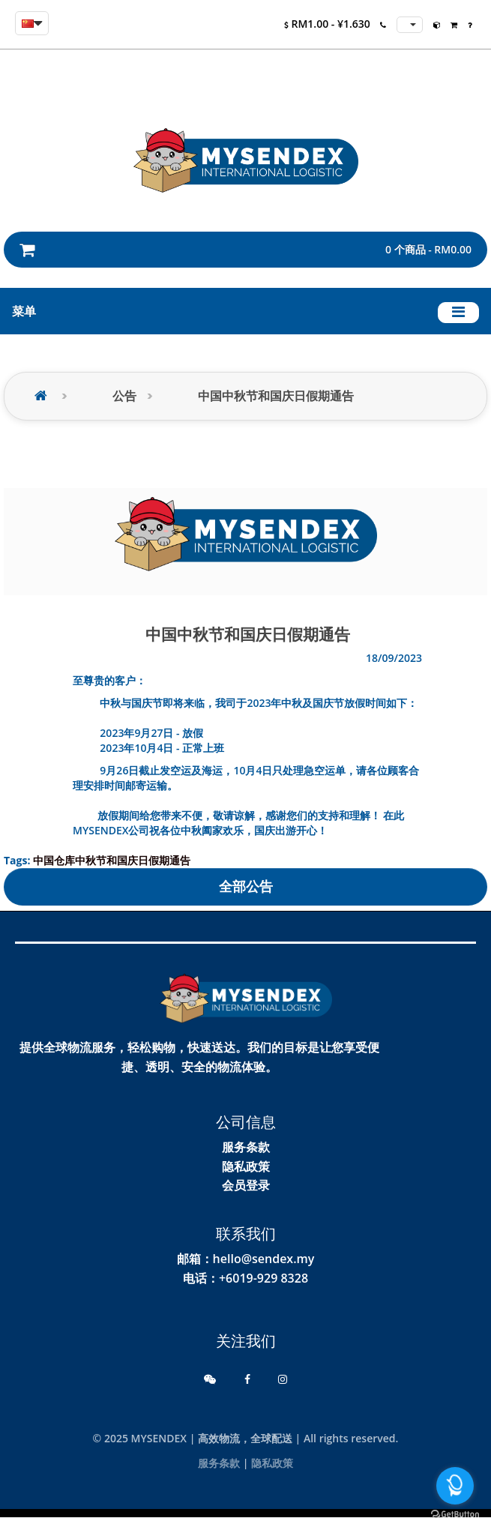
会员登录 (246, 1185)
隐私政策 (246, 1166)
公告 (124, 396)
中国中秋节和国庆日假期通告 (276, 396)
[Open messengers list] (455, 1486)
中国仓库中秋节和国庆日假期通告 (111, 860)
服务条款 (246, 1147)
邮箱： (195, 1258)
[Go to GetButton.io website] (455, 1515)
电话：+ (204, 1278)
